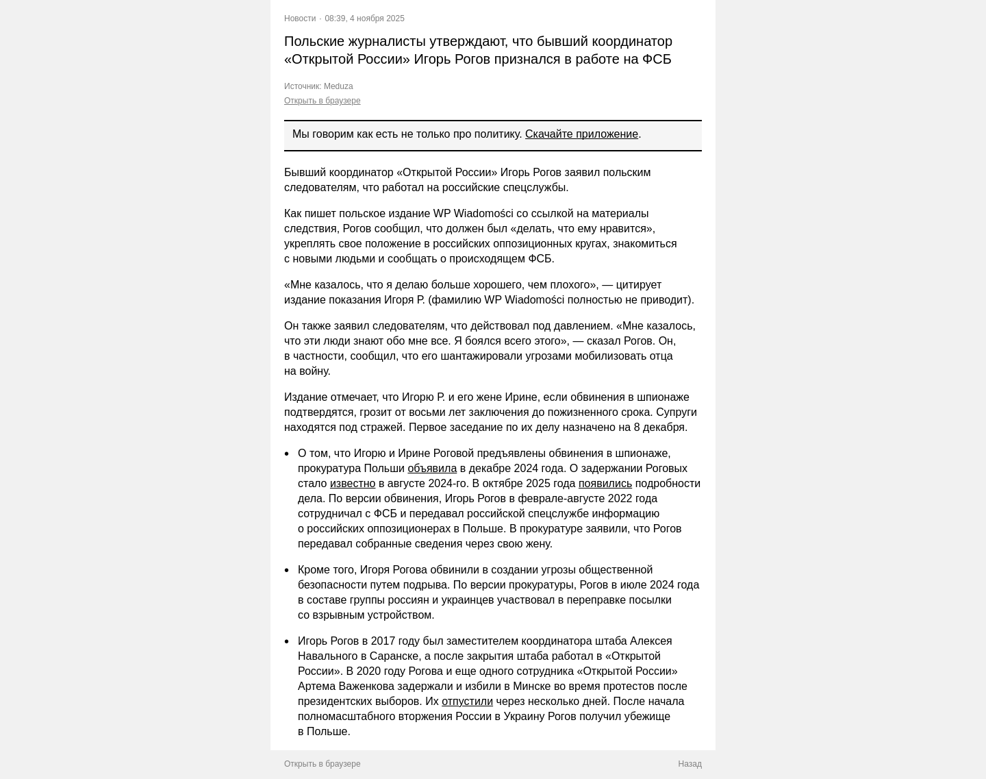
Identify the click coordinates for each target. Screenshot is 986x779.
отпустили (467, 701)
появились (605, 483)
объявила (432, 468)
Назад (690, 764)
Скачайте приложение (581, 134)
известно (353, 483)
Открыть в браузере (322, 101)
